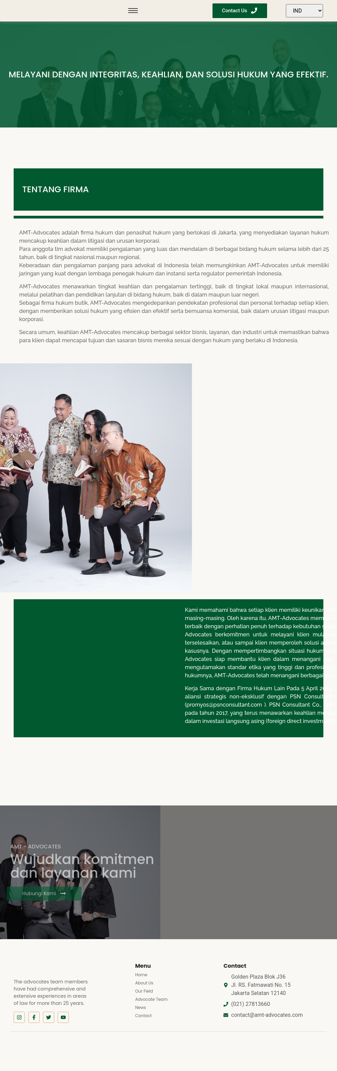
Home (141, 975)
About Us (144, 983)
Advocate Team (151, 999)
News (140, 1007)
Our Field (144, 991)
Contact (143, 1016)
